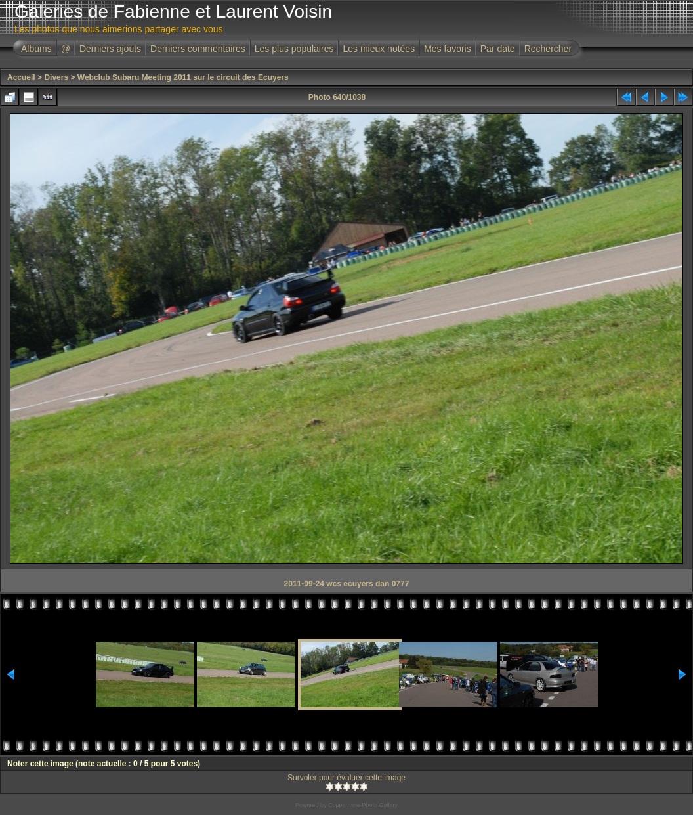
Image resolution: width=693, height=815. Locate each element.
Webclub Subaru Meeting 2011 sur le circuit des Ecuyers (183, 77)
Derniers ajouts (110, 48)
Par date (497, 48)
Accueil (21, 77)
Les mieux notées (379, 48)
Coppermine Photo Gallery (363, 805)
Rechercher (548, 48)
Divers (56, 77)
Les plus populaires (294, 48)
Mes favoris (447, 48)
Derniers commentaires (197, 48)
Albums (36, 48)
